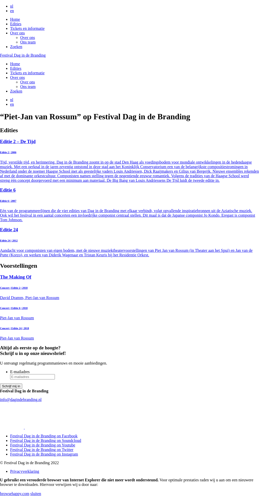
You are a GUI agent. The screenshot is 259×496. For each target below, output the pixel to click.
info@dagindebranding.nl (20, 399)
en (12, 11)
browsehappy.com (14, 493)
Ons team (28, 42)
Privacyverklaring (24, 471)
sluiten (35, 493)
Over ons (17, 33)
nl (11, 6)
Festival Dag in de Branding (23, 55)
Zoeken (16, 46)
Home (15, 19)
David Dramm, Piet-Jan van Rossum (129, 287)
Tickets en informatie (27, 28)
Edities (15, 24)
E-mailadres (20, 372)
